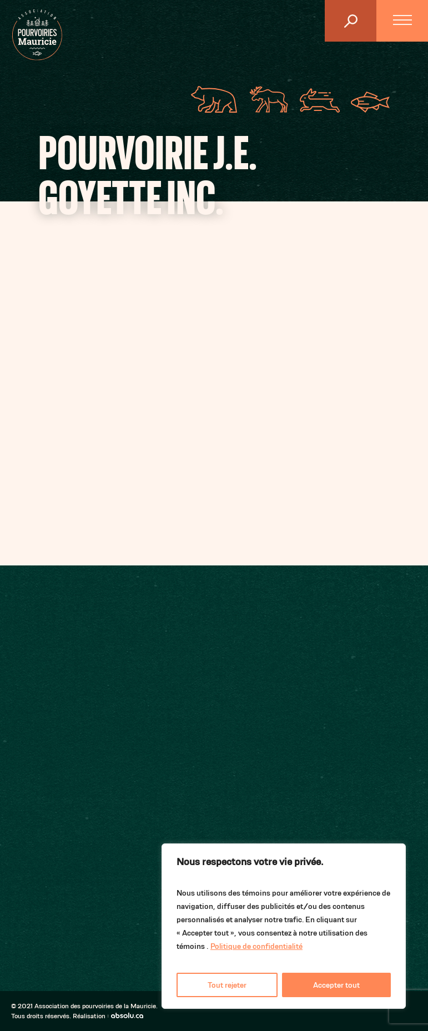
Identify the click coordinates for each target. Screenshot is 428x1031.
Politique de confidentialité (256, 946)
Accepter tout (336, 985)
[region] (284, 926)
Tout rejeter (227, 985)
